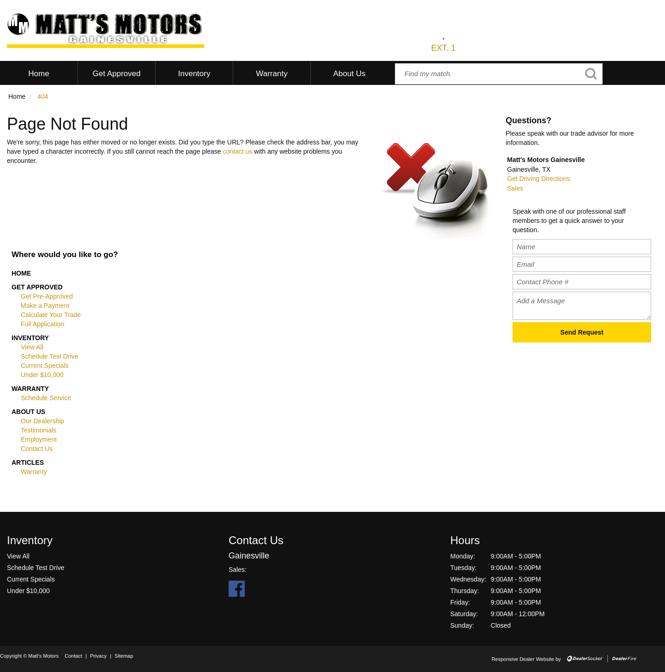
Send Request (581, 332)
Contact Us (37, 448)
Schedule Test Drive (49, 356)
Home (21, 273)
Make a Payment (45, 305)
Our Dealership (42, 421)
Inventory (30, 338)
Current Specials (45, 365)
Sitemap (124, 656)
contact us (237, 151)
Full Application (42, 324)
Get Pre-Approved (47, 296)
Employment (39, 439)
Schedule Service (46, 398)
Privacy (98, 656)
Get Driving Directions (538, 178)
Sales (515, 188)
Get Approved (37, 287)
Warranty (30, 388)
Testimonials (38, 430)
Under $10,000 (42, 374)
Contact (74, 656)
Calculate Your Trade (51, 314)
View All (32, 347)
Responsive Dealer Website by (526, 659)
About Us (28, 411)
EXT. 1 (443, 48)
